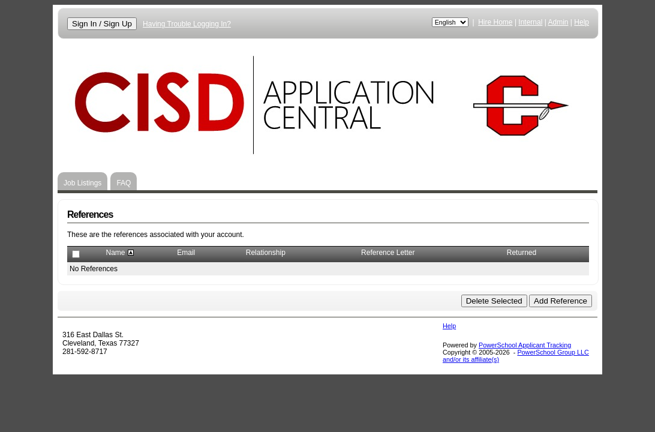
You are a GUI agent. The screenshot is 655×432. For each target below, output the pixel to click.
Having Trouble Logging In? (187, 24)
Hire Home (495, 22)
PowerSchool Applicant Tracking (525, 345)
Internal (530, 22)
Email (186, 252)
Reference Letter (387, 252)
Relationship (266, 252)
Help (581, 22)
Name (115, 252)
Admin (558, 22)
